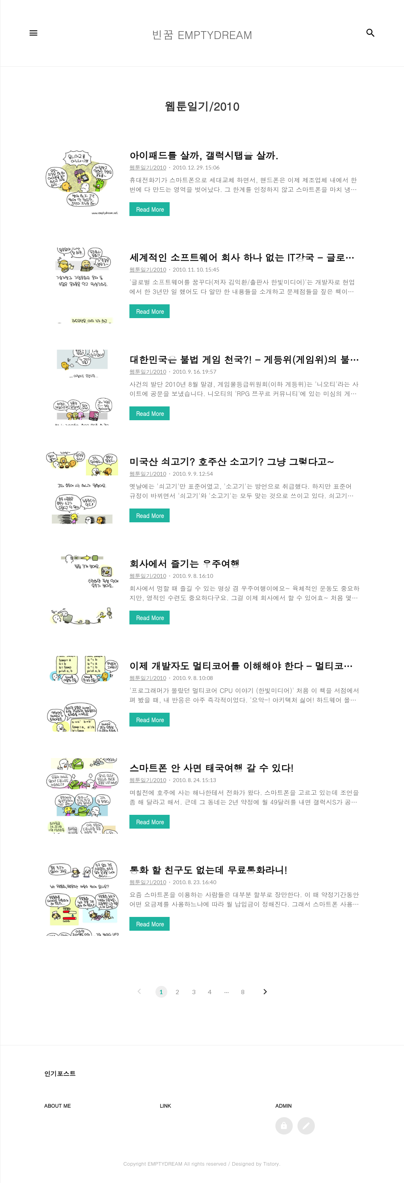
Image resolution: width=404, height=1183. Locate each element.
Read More (150, 209)
